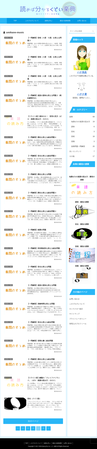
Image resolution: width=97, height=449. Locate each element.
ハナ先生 (82, 72)
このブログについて (77, 304)
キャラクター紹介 (76, 309)
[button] (93, 31)
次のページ (33, 421)
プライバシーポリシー (77, 319)
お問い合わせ (74, 299)
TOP (26, 443)
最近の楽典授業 (57, 443)
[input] (82, 31)
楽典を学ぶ (47, 443)
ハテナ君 (82, 94)
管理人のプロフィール (77, 324)
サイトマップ (74, 314)
